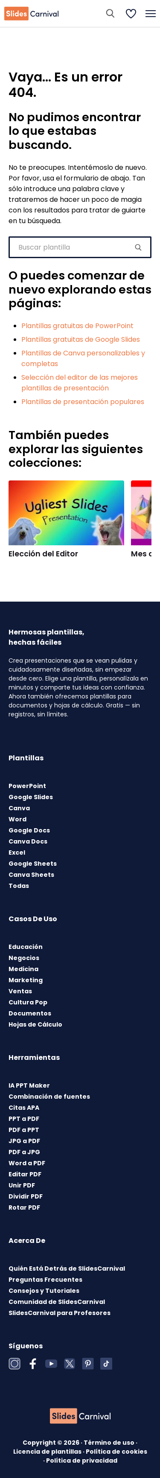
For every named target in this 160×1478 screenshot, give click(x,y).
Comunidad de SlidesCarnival (57, 1302)
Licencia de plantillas (48, 1451)
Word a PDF (27, 1163)
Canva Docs (28, 841)
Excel (17, 852)
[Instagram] (14, 1364)
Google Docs (29, 830)
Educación (26, 947)
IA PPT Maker (29, 1085)
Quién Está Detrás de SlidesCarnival (67, 1268)
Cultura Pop (28, 1002)
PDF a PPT (24, 1130)
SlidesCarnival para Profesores (60, 1313)
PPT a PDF (24, 1118)
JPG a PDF (24, 1141)
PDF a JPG (24, 1152)
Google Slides (31, 797)
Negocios (24, 958)
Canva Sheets (31, 874)
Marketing (26, 980)
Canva (19, 808)
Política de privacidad (81, 1460)
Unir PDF (22, 1185)
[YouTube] (51, 1364)
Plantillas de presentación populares (82, 402)
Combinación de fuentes (49, 1096)
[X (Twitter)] (70, 1364)
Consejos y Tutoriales (44, 1290)
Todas (19, 886)
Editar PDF (25, 1174)
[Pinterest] (88, 1364)
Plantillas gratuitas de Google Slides (80, 339)
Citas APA (24, 1107)
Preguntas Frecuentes (45, 1279)
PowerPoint (27, 786)
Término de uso (110, 1442)
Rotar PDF (24, 1207)
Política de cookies (116, 1451)
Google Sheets (33, 863)
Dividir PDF (26, 1196)
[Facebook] (33, 1364)
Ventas (20, 991)
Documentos (30, 1013)
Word (17, 819)
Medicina (23, 969)
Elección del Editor (43, 554)
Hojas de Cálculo (35, 1024)
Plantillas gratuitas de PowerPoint (77, 326)
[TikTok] (106, 1364)
